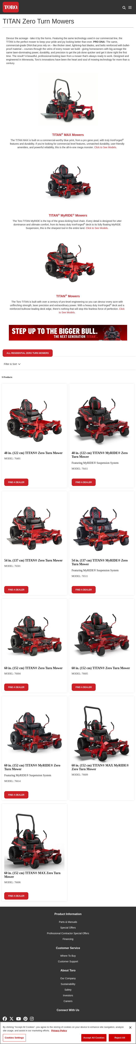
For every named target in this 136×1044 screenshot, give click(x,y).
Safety (68, 989)
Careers (68, 1001)
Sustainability (68, 984)
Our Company (68, 978)
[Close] (130, 1027)
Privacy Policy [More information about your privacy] (59, 1030)
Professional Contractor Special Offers (68, 933)
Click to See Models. (105, 147)
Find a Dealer (16, 482)
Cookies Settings (14, 1037)
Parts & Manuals (68, 922)
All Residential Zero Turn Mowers (28, 353)
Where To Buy (68, 955)
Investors (68, 995)
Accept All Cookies (93, 1037)
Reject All (119, 1037)
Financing (68, 939)
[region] (68, 1033)
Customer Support (68, 961)
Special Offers (68, 927)
